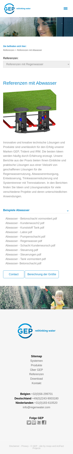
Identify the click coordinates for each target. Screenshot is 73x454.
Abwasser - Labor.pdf (18, 232)
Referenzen (36, 374)
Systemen (36, 360)
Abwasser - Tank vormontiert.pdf (25, 259)
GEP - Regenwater (17, 8)
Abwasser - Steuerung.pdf (21, 250)
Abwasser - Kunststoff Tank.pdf (24, 227)
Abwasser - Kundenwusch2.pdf (24, 223)
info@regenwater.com (36, 407)
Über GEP (36, 369)
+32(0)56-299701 (42, 393)
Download (36, 378)
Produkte (36, 365)
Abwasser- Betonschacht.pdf (23, 263)
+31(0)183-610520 (46, 402)
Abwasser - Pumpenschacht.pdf (25, 236)
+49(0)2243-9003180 (45, 398)
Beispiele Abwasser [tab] (16, 210)
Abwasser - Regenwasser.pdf (23, 241)
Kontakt (36, 383)
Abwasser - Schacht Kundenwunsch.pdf (30, 245)
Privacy (25, 446)
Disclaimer (14, 446)
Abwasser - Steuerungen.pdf (23, 254)
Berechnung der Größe (41, 274)
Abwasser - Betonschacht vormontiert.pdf (31, 218)
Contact (13, 274)
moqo (49, 446)
